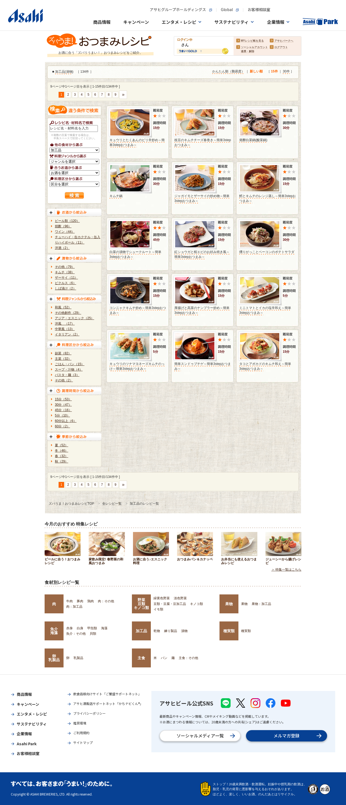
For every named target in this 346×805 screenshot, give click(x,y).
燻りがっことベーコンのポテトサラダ (266, 252)
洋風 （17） (65, 323)
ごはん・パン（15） (69, 364)
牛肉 (69, 601)
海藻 (104, 628)
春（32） (61, 456)
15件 (274, 72)
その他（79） (65, 267)
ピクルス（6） (65, 283)
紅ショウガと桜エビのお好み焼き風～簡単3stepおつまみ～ (201, 254)
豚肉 (80, 601)
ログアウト (281, 47)
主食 (141, 658)
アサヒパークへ (283, 40)
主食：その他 (188, 658)
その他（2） (64, 380)
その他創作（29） (68, 313)
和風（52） (63, 307)
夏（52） (61, 445)
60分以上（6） (65, 421)
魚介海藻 (54, 631)
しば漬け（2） (65, 288)
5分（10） (62, 415)
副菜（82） (63, 353)
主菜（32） (63, 359)
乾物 (157, 631)
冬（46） (61, 451)
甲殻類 (92, 628)
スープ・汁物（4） (69, 369)
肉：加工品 (74, 606)
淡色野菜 (180, 598)
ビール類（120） (67, 221)
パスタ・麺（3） (67, 375)
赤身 (69, 628)
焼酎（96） (63, 226)
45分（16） (63, 410)
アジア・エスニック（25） (74, 318)
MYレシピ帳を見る (252, 40)
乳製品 (78, 658)
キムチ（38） (65, 272)
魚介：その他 (76, 634)
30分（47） (63, 405)
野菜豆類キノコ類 (141, 604)
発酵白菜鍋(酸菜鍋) (253, 140)
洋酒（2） (62, 248)
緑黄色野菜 (162, 598)
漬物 (69, 72)
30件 (286, 72)
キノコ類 (196, 604)
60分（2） (62, 426)
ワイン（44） (65, 232)
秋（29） (61, 461)
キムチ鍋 (115, 196)
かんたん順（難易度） (228, 72)
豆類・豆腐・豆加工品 (170, 604)
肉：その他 (106, 601)
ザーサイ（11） (66, 278)
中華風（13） (65, 329)
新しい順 (256, 72)
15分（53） (63, 399)
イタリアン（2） (67, 334)
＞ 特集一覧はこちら (286, 570)
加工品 (60, 72)
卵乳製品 (54, 658)
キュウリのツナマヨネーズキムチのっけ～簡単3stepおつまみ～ (137, 366)
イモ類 (158, 609)
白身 (80, 628)
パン (164, 658)
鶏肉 (90, 601)
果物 (229, 604)
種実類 (229, 631)
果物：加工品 (261, 604)
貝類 (93, 634)
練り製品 (170, 631)
